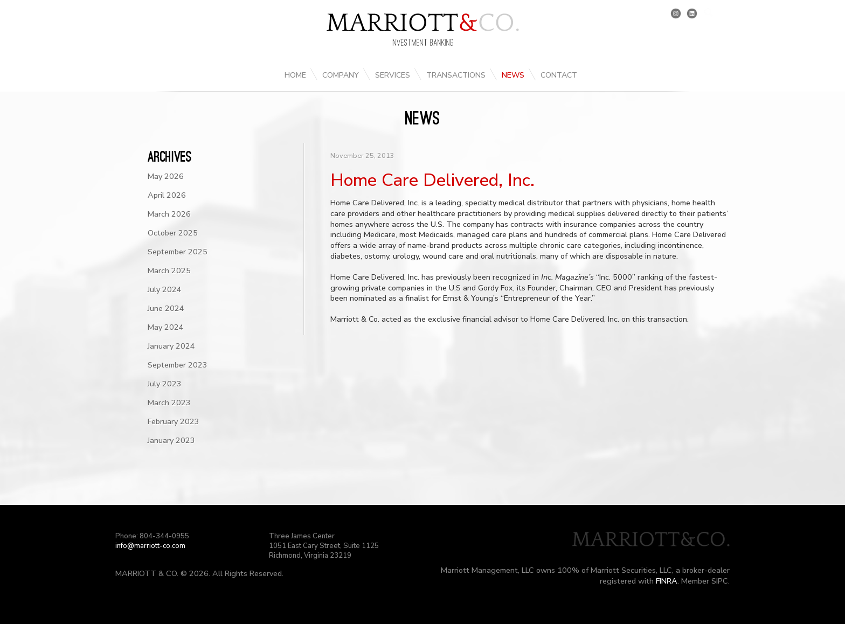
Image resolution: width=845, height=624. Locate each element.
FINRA (666, 581)
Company (340, 75)
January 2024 (171, 346)
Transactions (456, 75)
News (513, 75)
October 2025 (173, 232)
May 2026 (166, 176)
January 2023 (171, 440)
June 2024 (166, 308)
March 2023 (169, 402)
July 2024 (165, 289)
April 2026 (167, 195)
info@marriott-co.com (150, 546)
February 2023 (173, 421)
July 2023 (165, 383)
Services (392, 75)
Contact (559, 75)
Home (295, 75)
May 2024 (166, 327)
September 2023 (177, 364)
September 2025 (177, 251)
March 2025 (169, 270)
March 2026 (169, 214)
